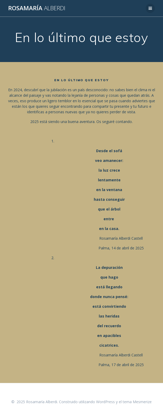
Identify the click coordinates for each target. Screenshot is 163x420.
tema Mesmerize (137, 401)
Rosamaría (36, 8)
